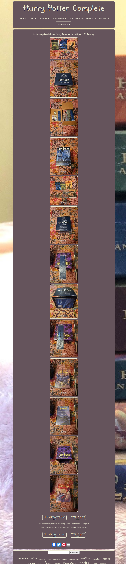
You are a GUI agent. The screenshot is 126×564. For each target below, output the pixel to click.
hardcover (42, 559)
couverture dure (74, 559)
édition (85, 558)
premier (64, 559)
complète (23, 558)
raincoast (56, 559)
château (106, 559)
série (34, 558)
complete (96, 559)
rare (49, 559)
